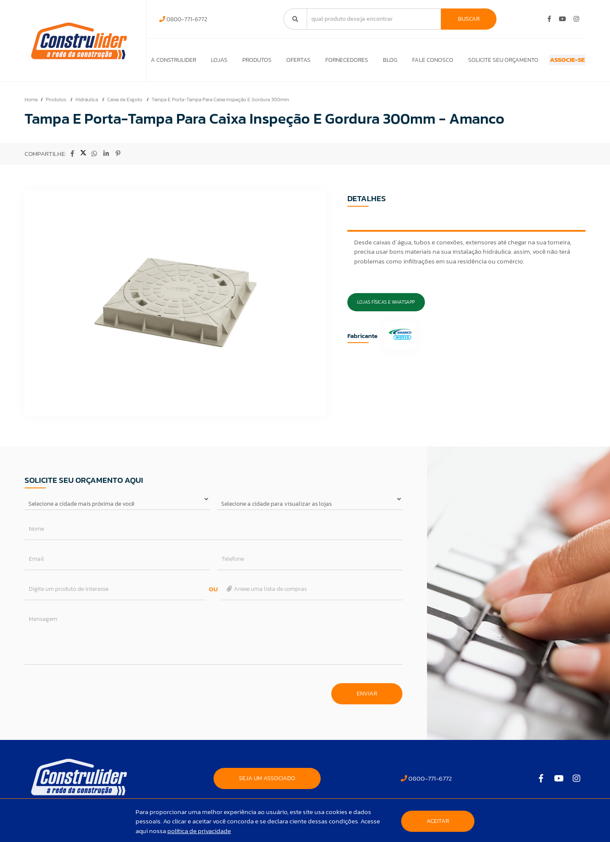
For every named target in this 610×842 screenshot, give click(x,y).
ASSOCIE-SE (552, 62)
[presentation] (89, 693)
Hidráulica (87, 104)
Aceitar (438, 821)
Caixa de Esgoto (125, 104)
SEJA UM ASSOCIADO (267, 782)
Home (31, 104)
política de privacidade (199, 831)
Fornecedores (331, 62)
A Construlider (173, 62)
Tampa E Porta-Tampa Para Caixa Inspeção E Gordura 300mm (220, 104)
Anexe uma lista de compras (266, 593)
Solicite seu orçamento (477, 62)
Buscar (469, 18)
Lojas (215, 62)
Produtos (249, 62)
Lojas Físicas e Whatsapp (386, 306)
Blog (371, 62)
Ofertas (287, 62)
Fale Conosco (410, 62)
